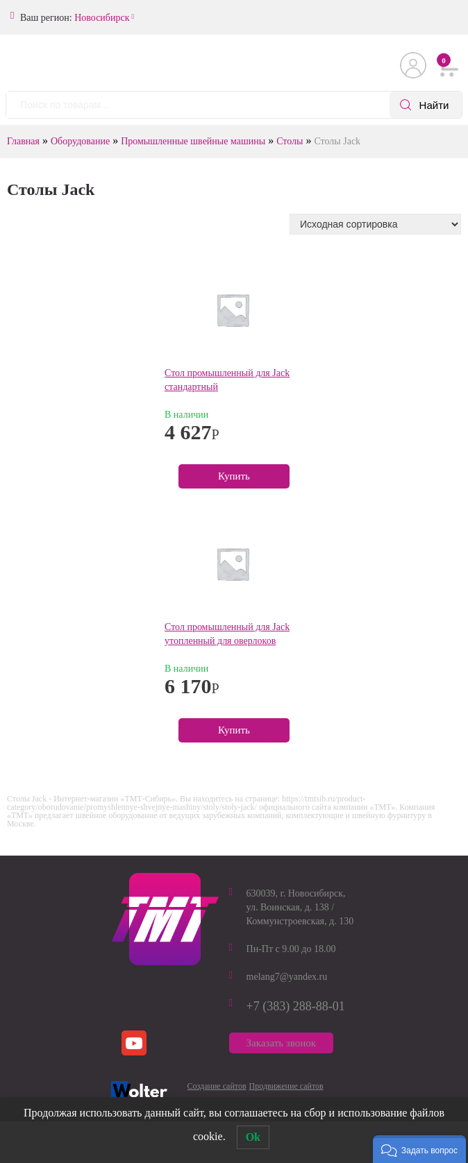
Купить (234, 476)
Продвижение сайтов (286, 1086)
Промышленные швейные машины (193, 141)
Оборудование (80, 141)
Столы (289, 141)
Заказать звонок (281, 1043)
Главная (23, 141)
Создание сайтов (216, 1086)
